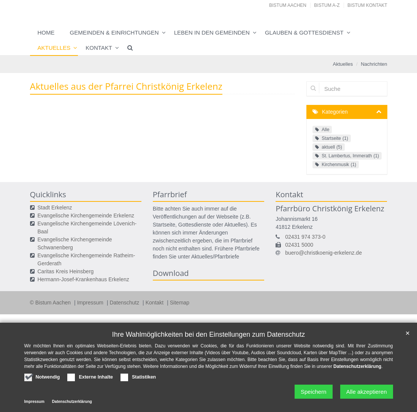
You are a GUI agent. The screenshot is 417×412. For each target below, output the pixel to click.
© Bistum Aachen (51, 302)
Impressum (91, 302)
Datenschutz (125, 302)
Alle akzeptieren (366, 391)
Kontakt (99, 47)
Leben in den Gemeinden (212, 32)
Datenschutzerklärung (357, 366)
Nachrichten (374, 64)
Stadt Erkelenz (55, 207)
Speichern (314, 391)
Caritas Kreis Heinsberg (66, 271)
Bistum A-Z (326, 5)
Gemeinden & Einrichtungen (114, 32)
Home (46, 32)
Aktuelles (54, 47)
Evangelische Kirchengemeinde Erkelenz (86, 215)
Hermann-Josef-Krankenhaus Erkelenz (83, 279)
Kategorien (335, 112)
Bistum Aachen (287, 5)
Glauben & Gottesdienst (304, 32)
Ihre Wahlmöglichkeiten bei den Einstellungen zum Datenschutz (208, 334)
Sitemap (179, 302)
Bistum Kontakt (367, 5)
